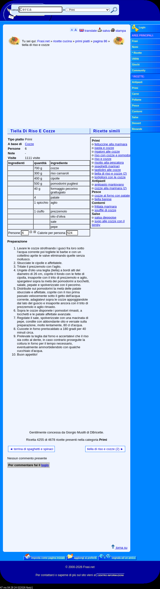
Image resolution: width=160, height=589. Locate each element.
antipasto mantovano (109, 184)
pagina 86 (100, 41)
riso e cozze (102, 159)
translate (88, 30)
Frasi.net (43, 41)
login (45, 465)
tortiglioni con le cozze (110, 177)
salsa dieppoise (105, 217)
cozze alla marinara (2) (110, 188)
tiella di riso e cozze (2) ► (105, 449)
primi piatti (82, 41)
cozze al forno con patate (112, 195)
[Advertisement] (69, 88)
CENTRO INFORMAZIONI (111, 575)
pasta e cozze (104, 148)
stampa (118, 30)
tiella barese (103, 199)
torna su (119, 547)
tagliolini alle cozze (107, 170)
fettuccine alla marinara (110, 144)
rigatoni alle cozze (107, 151)
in (64, 10)
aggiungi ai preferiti (82, 557)
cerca (15, 10)
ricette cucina (62, 41)
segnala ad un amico (117, 557)
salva (104, 30)
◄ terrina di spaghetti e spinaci (31, 449)
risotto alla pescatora (109, 162)
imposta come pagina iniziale (45, 557)
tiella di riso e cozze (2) (110, 173)
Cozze (29, 144)
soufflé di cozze (105, 210)
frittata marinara (105, 206)
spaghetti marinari (107, 166)
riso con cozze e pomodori (113, 155)
